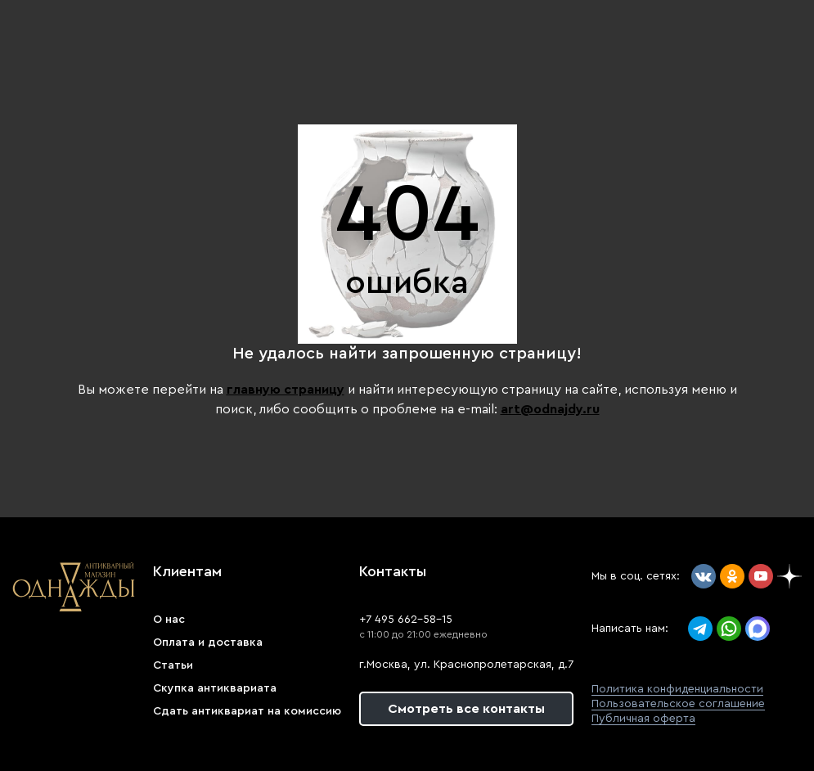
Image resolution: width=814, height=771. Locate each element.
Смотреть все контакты (466, 708)
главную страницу (285, 389)
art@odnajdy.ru (550, 409)
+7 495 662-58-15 (405, 619)
